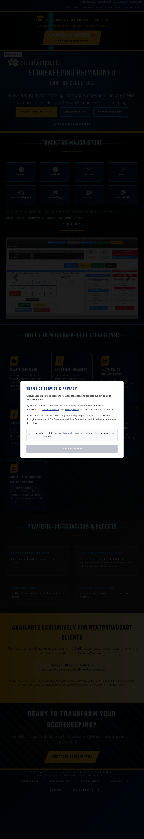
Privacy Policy (72, 409)
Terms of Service (50, 409)
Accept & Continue (72, 448)
